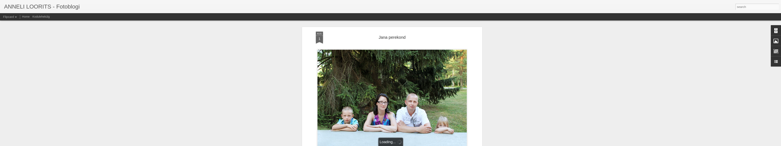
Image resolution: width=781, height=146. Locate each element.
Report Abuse (415, 144)
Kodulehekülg (41, 16)
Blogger (403, 144)
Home (25, 16)
